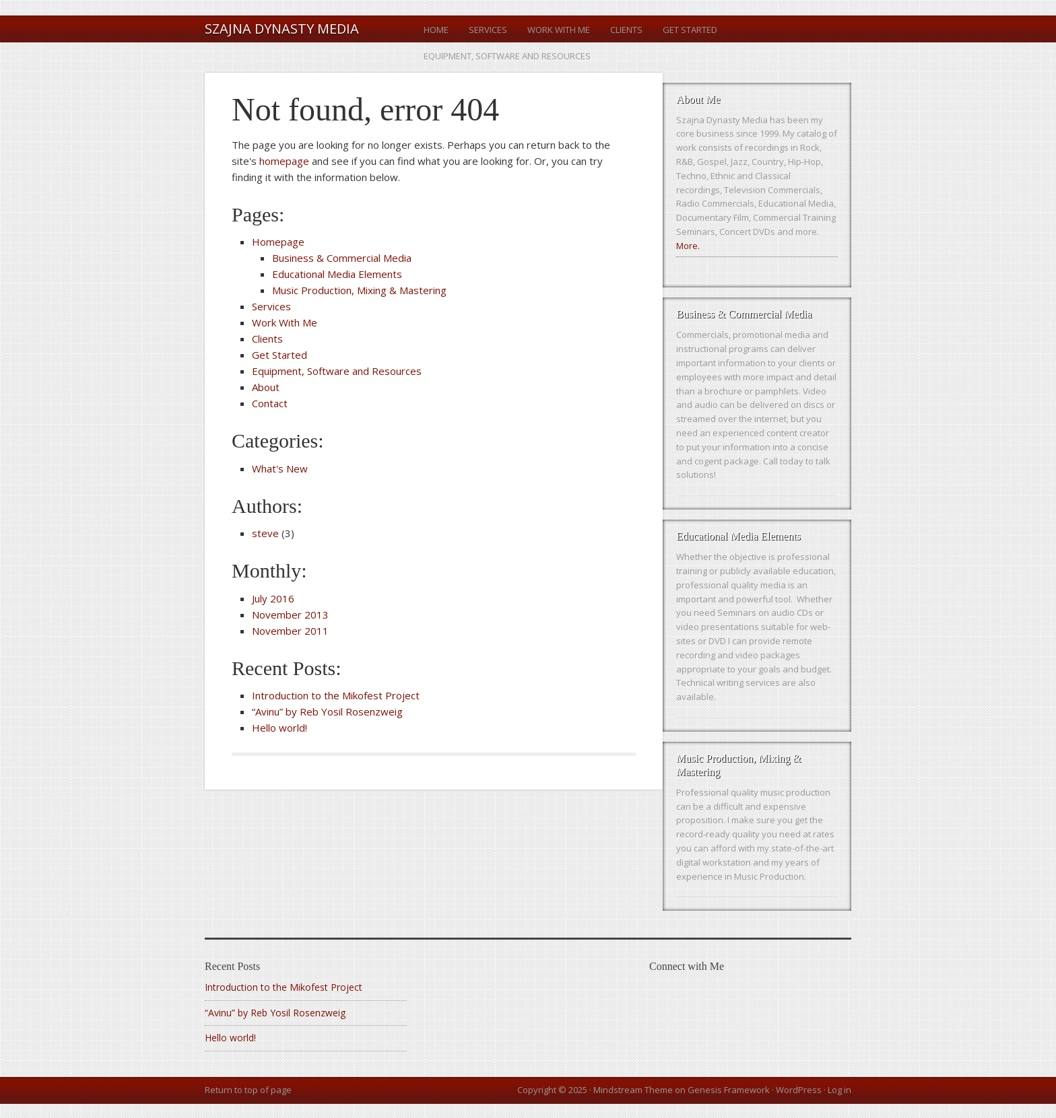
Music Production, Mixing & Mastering (359, 290)
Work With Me (558, 30)
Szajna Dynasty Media (282, 29)
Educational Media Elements (337, 274)
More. (688, 246)
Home (436, 30)
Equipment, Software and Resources (507, 56)
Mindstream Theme (633, 1090)
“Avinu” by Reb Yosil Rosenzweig (327, 711)
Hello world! (279, 727)
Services (488, 30)
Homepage (278, 241)
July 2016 (273, 598)
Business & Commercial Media (341, 258)
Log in (839, 1090)
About (265, 387)
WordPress (799, 1090)
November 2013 (290, 614)
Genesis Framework (729, 1090)
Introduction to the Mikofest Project (336, 695)
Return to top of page (248, 1090)
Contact (270, 403)
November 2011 (290, 630)
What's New (280, 468)
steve (265, 533)
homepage (284, 161)
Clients (626, 30)
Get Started (690, 30)
